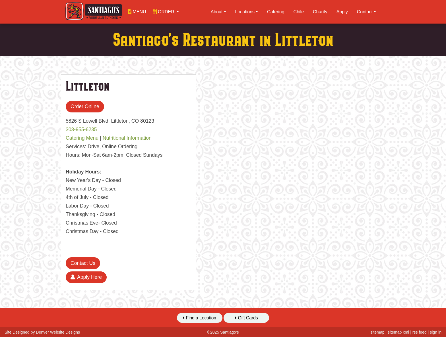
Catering (275, 11)
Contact (365, 11)
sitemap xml (398, 332)
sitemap (377, 332)
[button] (166, 12)
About (217, 11)
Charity (320, 11)
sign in (435, 332)
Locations (245, 11)
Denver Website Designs (58, 332)
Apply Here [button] (86, 277)
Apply (342, 11)
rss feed (419, 332)
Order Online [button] (85, 106)
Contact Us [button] (83, 263)
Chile (299, 11)
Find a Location (199, 317)
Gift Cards (246, 317)
